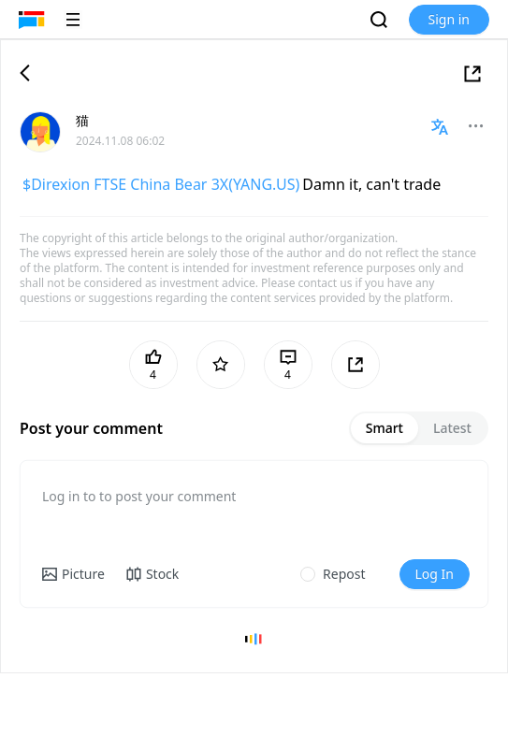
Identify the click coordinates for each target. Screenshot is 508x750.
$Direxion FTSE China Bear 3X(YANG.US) (160, 184)
